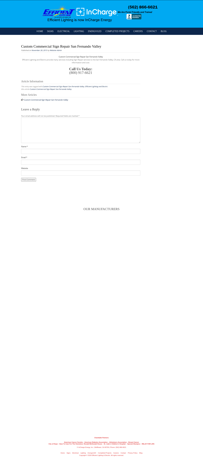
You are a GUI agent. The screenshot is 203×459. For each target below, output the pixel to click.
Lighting (79, 31)
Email (24, 157)
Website (24, 168)
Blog (164, 31)
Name (24, 146)
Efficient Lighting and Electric (96, 86)
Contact (152, 31)
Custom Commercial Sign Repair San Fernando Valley (63, 86)
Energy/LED (95, 31)
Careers (138, 31)
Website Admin (56, 50)
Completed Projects (117, 31)
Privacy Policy (132, 453)
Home (40, 31)
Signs (50, 31)
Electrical (64, 31)
